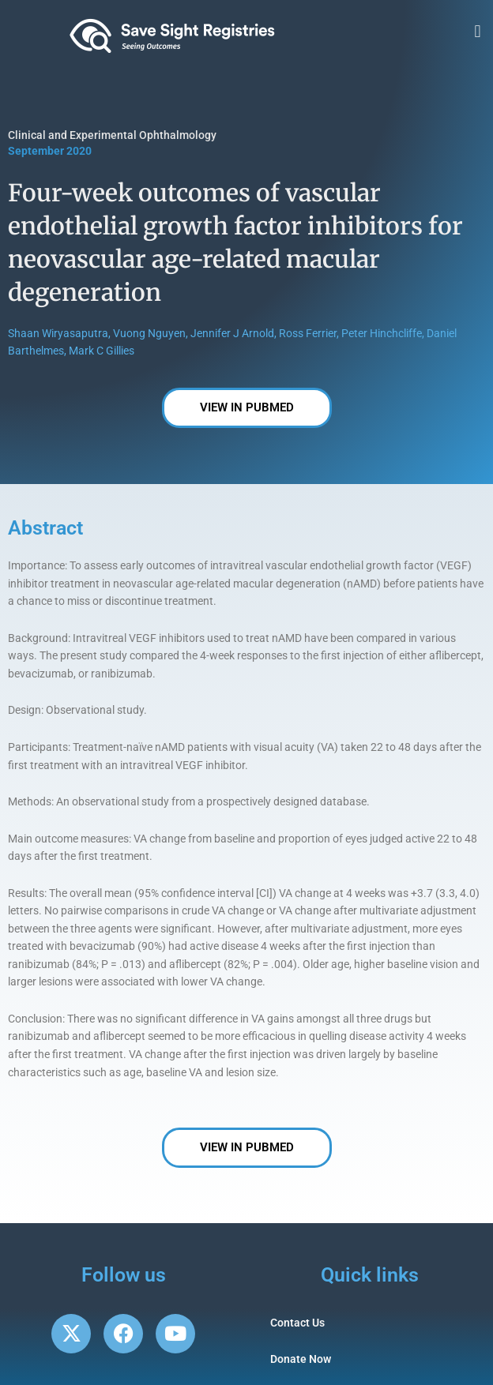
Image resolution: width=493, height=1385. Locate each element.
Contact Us (297, 1322)
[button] (477, 32)
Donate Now (300, 1359)
